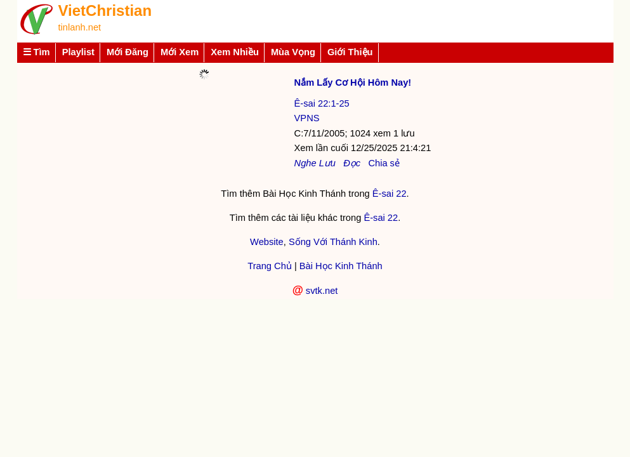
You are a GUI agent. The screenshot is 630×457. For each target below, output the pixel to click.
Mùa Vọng (293, 52)
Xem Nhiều (235, 52)
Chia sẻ (384, 163)
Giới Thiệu (350, 52)
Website (267, 242)
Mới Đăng (127, 52)
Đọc (351, 163)
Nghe (305, 163)
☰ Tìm (36, 52)
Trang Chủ (269, 266)
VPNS (307, 118)
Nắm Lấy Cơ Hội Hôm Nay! (353, 82)
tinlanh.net (80, 27)
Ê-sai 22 (389, 194)
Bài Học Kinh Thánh (341, 266)
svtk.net (322, 291)
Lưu (327, 163)
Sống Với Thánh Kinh (333, 242)
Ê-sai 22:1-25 (322, 103)
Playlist (78, 52)
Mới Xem (180, 52)
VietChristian (105, 10)
